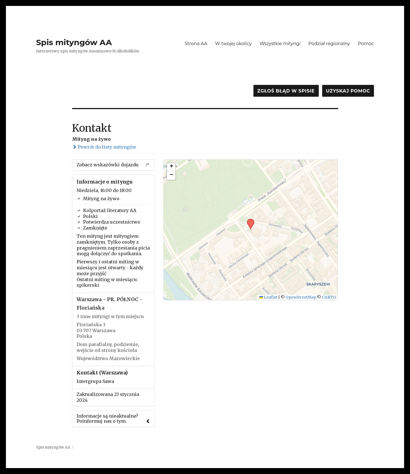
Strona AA (196, 43)
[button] (248, 220)
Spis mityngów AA (74, 42)
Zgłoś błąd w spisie (286, 91)
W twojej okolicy (233, 43)
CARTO (329, 297)
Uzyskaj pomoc (348, 91)
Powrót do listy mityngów (104, 147)
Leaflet (268, 297)
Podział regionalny (329, 43)
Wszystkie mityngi (280, 43)
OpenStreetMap (301, 297)
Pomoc (366, 43)
